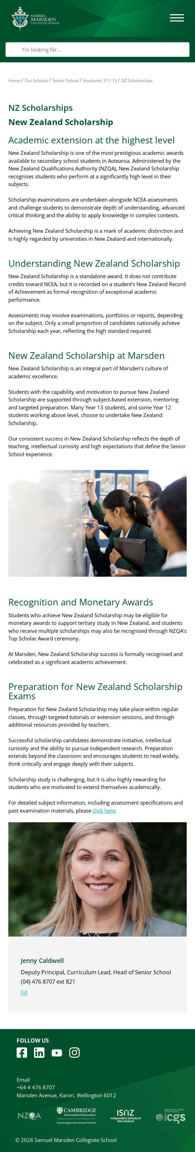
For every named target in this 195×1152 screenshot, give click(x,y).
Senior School (65, 80)
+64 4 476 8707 (36, 1087)
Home (14, 80)
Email (23, 1079)
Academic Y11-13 (100, 80)
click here (104, 810)
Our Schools (36, 80)
